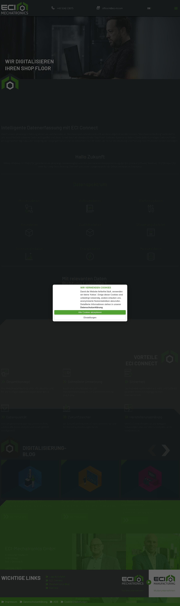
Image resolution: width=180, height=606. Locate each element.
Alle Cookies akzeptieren (90, 312)
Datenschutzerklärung (91, 307)
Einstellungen (90, 317)
